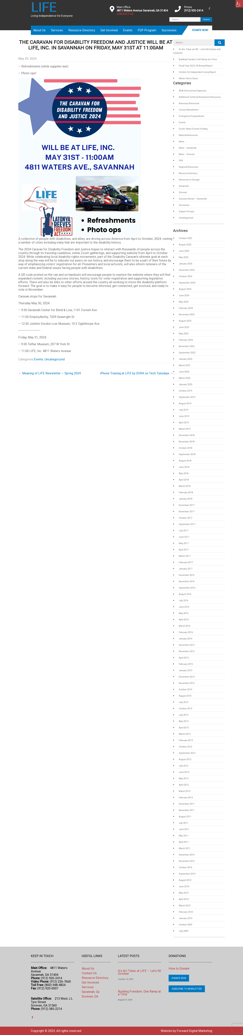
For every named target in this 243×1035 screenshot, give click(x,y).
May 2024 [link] (183, 302)
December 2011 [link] (186, 804)
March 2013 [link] (184, 734)
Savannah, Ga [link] (90, 992)
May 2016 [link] (183, 613)
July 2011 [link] (183, 823)
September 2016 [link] (187, 588)
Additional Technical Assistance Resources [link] (200, 97)
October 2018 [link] (185, 448)
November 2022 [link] (186, 346)
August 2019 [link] (185, 403)
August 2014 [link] (185, 696)
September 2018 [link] (187, 454)
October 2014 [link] (185, 689)
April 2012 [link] (184, 785)
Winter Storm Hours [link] (188, 78)
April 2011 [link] (184, 842)
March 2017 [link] (184, 556)
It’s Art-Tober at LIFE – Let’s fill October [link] (139, 972)
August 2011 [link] (185, 816)
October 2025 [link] (185, 238)
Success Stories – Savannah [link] (193, 198)
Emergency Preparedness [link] (191, 116)
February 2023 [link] (186, 340)
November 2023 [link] (186, 314)
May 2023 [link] (183, 333)
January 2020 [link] (185, 384)
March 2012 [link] (184, 791)
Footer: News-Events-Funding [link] (193, 129)
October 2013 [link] (185, 708)
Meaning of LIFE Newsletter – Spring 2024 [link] (49, 373)
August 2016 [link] (185, 594)
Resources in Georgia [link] (189, 179)
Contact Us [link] (89, 973)
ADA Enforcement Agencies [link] (192, 90)
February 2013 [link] (186, 740)
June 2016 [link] (184, 607)
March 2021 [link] (184, 365)
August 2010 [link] (185, 880)
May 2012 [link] (183, 778)
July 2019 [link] (183, 410)
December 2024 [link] (186, 270)
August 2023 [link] (185, 321)
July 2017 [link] (183, 530)
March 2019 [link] (184, 429)
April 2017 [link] (184, 549)
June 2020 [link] (184, 371)
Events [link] (127, 30)
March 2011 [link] (184, 848)
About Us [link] (39, 30)
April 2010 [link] (184, 899)
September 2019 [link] (187, 397)
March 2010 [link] (184, 905)
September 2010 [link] (187, 874)
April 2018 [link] (184, 480)
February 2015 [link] (186, 664)
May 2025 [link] (183, 257)
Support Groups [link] (186, 211)
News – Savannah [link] (188, 148)
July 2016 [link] (183, 600)
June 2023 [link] (184, 327)
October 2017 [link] (185, 518)
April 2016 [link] (184, 619)
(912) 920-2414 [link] (193, 10)
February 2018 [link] (186, 492)
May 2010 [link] (183, 893)
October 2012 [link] (185, 746)
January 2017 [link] (185, 568)
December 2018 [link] (186, 435)
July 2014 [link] (183, 702)
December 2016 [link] (186, 575)
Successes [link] (169, 30)
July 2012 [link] (183, 766)
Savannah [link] (184, 186)
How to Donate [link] (179, 968)
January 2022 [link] (185, 359)
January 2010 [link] (185, 918)
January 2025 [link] (185, 263)
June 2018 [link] (184, 467)
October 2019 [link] (185, 391)
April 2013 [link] (184, 727)
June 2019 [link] (184, 416)
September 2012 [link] (187, 753)
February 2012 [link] (186, 797)
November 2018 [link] (186, 441)
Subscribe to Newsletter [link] (187, 988)
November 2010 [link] (186, 861)
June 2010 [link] (184, 886)
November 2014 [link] (186, 683)
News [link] (181, 141)
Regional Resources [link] (188, 167)
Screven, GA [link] (90, 996)
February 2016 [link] (186, 632)
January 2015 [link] (185, 670)
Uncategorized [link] (55, 359)
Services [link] (57, 30)
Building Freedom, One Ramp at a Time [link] (198, 59)
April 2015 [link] (184, 657)
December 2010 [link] (186, 854)
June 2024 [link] (184, 295)
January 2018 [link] (185, 499)
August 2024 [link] (185, 289)
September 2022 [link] (187, 352)
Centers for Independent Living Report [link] (197, 72)
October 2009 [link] (185, 924)
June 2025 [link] (184, 251)
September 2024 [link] (187, 282)
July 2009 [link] (183, 931)
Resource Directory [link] (81, 30)
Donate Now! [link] (200, 30)
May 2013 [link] (183, 721)
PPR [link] (181, 160)
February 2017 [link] (186, 562)
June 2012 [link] (184, 772)
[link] (239, 3)
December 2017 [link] (186, 505)
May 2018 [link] (183, 473)
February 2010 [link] (186, 912)
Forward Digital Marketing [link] (194, 1031)
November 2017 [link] (186, 511)
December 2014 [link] (186, 677)
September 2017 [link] (187, 524)
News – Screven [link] (187, 154)
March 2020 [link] (184, 378)
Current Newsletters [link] (189, 110)
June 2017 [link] (184, 537)
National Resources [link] (188, 135)
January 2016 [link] (185, 638)
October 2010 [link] (185, 867)
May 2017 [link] (183, 543)
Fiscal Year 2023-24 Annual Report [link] (196, 65)
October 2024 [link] (185, 276)
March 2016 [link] (184, 626)
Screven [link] (183, 192)
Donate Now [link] (179, 978)
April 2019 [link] (184, 422)
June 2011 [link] (184, 829)
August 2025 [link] (185, 244)
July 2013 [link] (183, 715)
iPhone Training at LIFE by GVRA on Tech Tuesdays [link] (136, 373)
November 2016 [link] (186, 581)
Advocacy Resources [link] (189, 103)
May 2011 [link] (183, 835)
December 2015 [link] (186, 645)
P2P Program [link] (147, 30)
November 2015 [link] (186, 651)
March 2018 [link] (184, 486)
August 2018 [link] (185, 460)
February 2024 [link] (186, 308)
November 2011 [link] (186, 810)
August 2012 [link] (185, 759)
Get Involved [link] (109, 30)
